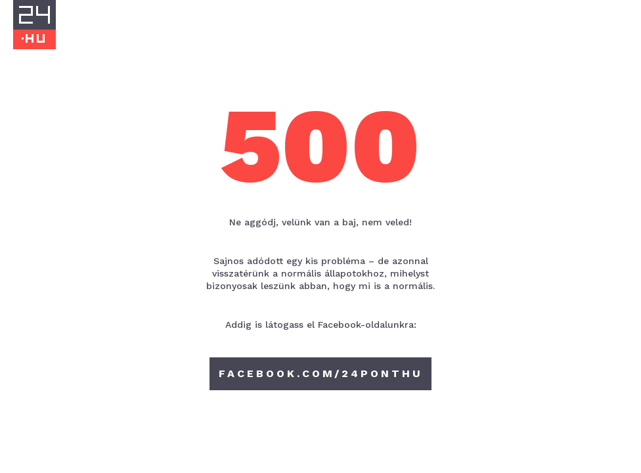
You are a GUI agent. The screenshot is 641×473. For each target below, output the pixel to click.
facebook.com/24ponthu (321, 373)
